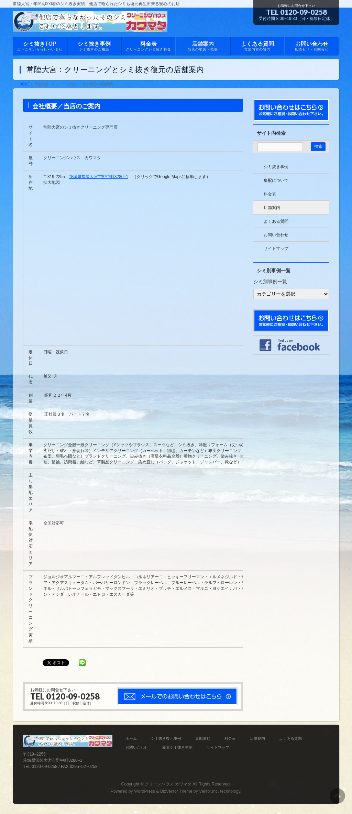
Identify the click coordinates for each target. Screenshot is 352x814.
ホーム (131, 738)
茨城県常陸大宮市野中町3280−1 (98, 176)
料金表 (270, 194)
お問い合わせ (276, 234)
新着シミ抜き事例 (177, 747)
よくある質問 (276, 221)
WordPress (144, 791)
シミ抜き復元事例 (166, 738)
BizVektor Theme (176, 791)
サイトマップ (276, 248)
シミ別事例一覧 (270, 281)
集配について (276, 180)
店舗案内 (272, 207)
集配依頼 (202, 738)
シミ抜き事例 (276, 166)
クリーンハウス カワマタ (168, 784)
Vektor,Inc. (209, 791)
